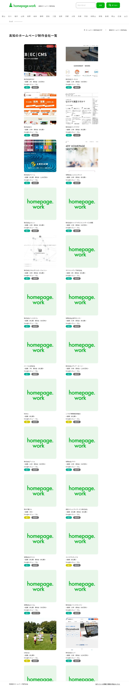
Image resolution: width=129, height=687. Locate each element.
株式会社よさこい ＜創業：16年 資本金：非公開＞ (25, 173)
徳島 (50, 16)
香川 (57, 16)
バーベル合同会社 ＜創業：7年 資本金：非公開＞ (25, 268)
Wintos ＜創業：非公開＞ (88, 268)
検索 (100, 5)
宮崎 (110, 16)
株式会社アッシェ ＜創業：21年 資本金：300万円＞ (60, 315)
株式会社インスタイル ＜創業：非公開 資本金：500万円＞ (60, 221)
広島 (37, 16)
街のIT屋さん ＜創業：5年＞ (19, 363)
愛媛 (64, 16)
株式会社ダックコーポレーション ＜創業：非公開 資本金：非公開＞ (60, 504)
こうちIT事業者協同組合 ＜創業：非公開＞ (22, 315)
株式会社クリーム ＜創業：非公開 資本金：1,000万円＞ (61, 126)
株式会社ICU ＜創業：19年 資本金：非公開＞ (93, 79)
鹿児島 (118, 16)
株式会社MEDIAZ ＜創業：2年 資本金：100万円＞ (25, 79)
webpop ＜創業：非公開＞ (20, 457)
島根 (24, 16)
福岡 (77, 16)
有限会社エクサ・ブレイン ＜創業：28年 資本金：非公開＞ (93, 504)
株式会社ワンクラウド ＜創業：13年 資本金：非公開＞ (25, 126)
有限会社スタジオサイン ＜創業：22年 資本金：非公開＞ (25, 504)
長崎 (104, 16)
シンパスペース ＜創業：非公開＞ (88, 599)
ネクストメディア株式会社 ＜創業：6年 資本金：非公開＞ (25, 221)
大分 (97, 16)
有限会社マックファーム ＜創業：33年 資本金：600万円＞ (94, 552)
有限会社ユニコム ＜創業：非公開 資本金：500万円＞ (60, 410)
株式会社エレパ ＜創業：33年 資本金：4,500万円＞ (60, 457)
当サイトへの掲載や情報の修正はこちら (107, 684)
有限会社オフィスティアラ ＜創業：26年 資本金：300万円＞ (94, 457)
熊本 (84, 16)
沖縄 (125, 16)
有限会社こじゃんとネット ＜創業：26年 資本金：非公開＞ (93, 126)
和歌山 (9, 16)
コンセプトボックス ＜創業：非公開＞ (21, 410)
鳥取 (17, 16)
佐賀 (90, 16)
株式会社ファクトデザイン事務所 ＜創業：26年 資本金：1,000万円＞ (26, 599)
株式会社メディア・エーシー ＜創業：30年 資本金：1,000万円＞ (60, 268)
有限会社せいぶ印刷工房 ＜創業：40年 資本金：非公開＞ (42, 646)
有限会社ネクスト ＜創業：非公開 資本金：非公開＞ (94, 363)
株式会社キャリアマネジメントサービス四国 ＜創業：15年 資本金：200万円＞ (62, 173)
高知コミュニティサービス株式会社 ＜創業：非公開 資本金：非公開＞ (60, 363)
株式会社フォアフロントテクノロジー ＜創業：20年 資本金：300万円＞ (60, 599)
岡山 (30, 16)
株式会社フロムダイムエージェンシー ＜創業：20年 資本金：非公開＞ (94, 173)
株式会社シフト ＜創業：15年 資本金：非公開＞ (59, 552)
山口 (44, 16)
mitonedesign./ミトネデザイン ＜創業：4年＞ (24, 552)
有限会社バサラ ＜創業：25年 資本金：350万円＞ (94, 315)
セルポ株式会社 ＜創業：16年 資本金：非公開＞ (76, 646)
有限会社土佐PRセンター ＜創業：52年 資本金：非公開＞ (93, 221)
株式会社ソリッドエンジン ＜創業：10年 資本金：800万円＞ (94, 410)
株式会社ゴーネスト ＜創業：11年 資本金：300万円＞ (60, 79)
